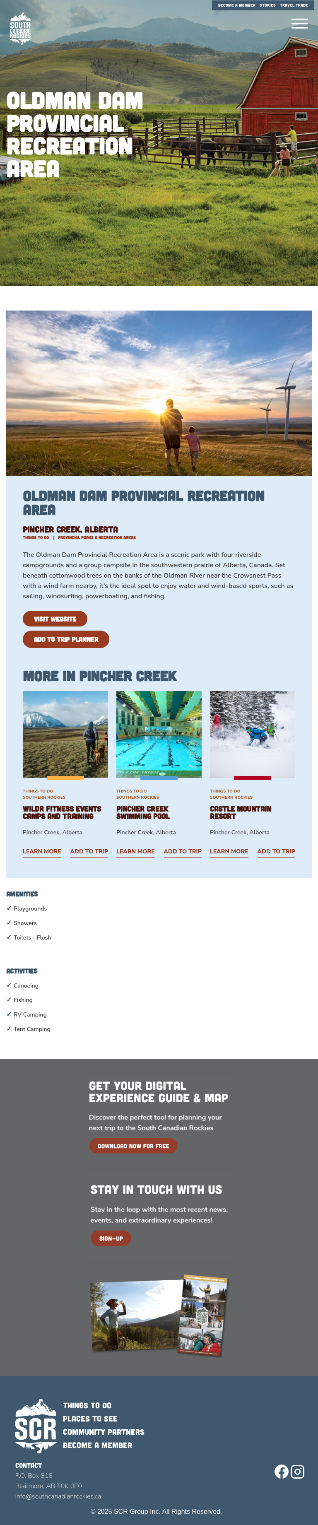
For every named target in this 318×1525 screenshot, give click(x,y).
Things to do (87, 1405)
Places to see (90, 1418)
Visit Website (55, 619)
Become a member (97, 1445)
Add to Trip (89, 851)
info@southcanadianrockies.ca (58, 1496)
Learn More (42, 851)
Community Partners (104, 1431)
